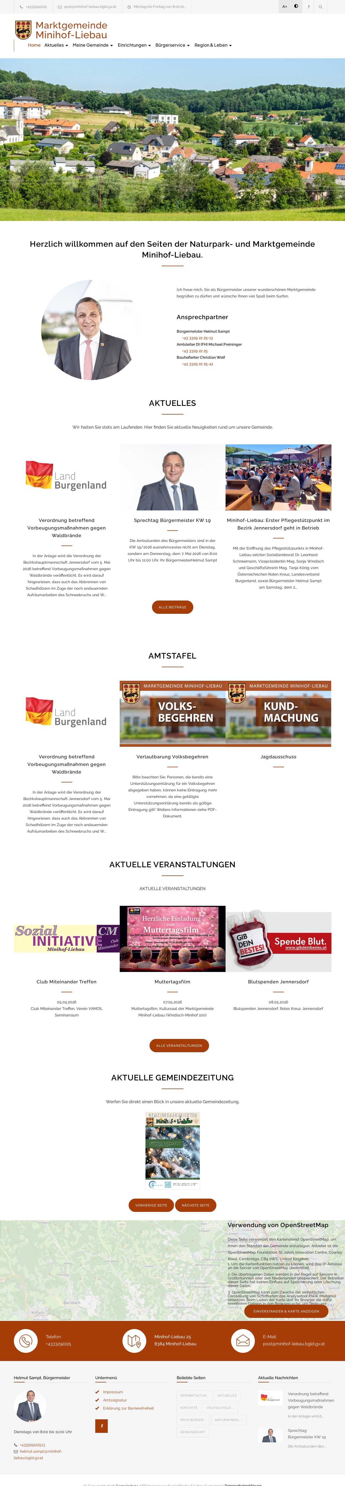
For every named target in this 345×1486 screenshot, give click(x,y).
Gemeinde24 (127, 1474)
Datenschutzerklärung (243, 1474)
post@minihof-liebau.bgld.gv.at (90, 7)
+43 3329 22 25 (195, 339)
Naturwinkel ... (229, 1408)
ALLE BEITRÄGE (172, 596)
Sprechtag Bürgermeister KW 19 (172, 509)
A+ (285, 6)
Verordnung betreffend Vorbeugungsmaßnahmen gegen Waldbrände (66, 516)
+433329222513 (32, 1433)
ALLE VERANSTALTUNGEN (179, 1034)
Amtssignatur (115, 1388)
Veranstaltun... (194, 1384)
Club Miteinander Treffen (67, 970)
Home (133, 30)
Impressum (113, 1380)
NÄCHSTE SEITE (196, 1194)
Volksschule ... (221, 1396)
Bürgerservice (271, 30)
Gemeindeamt (192, 1421)
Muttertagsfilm (173, 970)
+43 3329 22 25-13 (197, 326)
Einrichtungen (234, 30)
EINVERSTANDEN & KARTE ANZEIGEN (286, 1300)
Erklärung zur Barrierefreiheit (128, 1397)
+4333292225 (36, 7)
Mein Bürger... (193, 1408)
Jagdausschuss (278, 745)
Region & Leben (312, 30)
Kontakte (189, 1396)
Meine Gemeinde (192, 30)
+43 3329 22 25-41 (197, 352)
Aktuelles (155, 30)
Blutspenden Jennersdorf (278, 970)
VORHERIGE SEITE (151, 1194)
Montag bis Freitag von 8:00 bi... (160, 7)
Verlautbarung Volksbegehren (172, 745)
